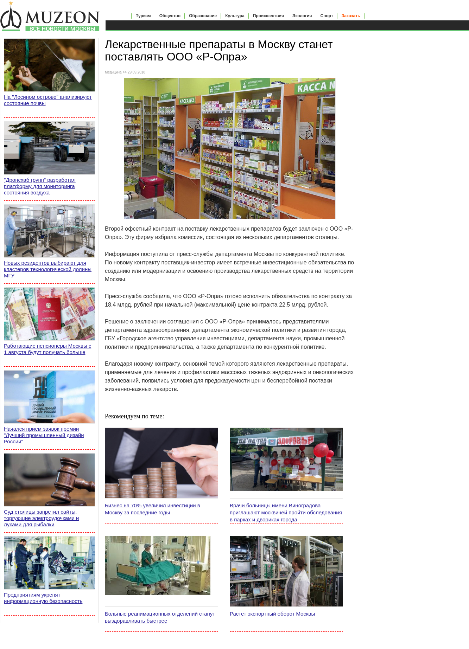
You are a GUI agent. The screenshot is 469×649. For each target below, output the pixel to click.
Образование (203, 15)
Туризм (143, 15)
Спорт (327, 15)
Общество (170, 15)
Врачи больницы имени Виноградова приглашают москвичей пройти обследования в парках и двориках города (286, 512)
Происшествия (268, 15)
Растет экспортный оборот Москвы (272, 614)
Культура (234, 15)
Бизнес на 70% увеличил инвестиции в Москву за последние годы (152, 508)
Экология (302, 15)
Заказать (351, 15)
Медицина (113, 72)
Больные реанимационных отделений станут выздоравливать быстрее (160, 617)
